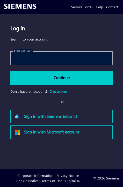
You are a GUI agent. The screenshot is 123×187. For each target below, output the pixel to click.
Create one (58, 91)
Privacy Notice (67, 175)
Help (99, 7)
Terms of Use (52, 181)
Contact (112, 7)
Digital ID (72, 181)
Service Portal (82, 7)
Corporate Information (35, 175)
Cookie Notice (27, 181)
